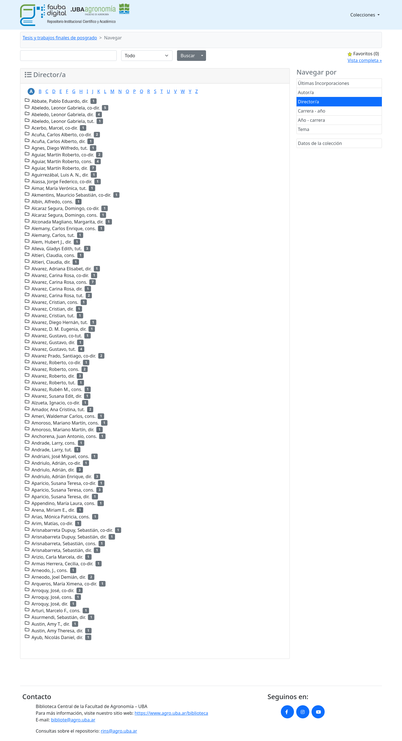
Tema (303, 129)
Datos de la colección (320, 143)
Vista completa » (365, 60)
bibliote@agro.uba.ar (73, 720)
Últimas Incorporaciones (323, 83)
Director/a (308, 102)
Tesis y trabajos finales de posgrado (60, 38)
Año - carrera (311, 120)
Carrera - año (311, 111)
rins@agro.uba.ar (119, 731)
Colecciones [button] (363, 15)
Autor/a (306, 92)
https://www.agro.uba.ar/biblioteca (171, 713)
